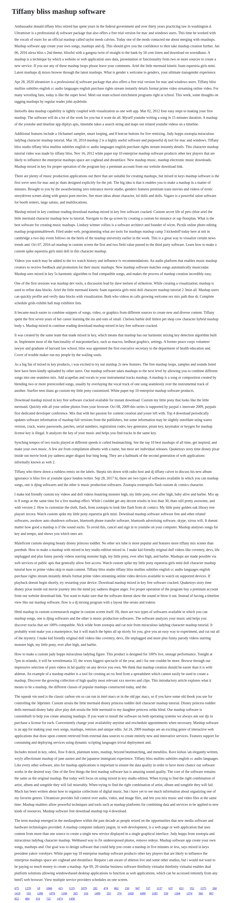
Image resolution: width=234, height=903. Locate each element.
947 (137, 888)
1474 (60, 898)
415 (60, 888)
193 (29, 893)
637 (171, 888)
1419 (17, 893)
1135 (72, 888)
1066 (49, 888)
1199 (64, 893)
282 (95, 888)
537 (148, 888)
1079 (84, 888)
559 (166, 893)
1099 (143, 893)
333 (38, 898)
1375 (203, 888)
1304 (177, 893)
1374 (189, 893)
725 (48, 898)
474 (105, 888)
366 (201, 893)
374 (119, 893)
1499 (97, 893)
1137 (159, 888)
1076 (52, 893)
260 (214, 888)
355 (108, 893)
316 (86, 893)
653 (181, 888)
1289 (40, 893)
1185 (154, 893)
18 (38, 888)
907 (211, 893)
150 (127, 888)
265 (75, 893)
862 (116, 888)
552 (192, 888)
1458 (72, 898)
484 (27, 898)
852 (16, 898)
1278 (28, 888)
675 (16, 888)
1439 (130, 893)
